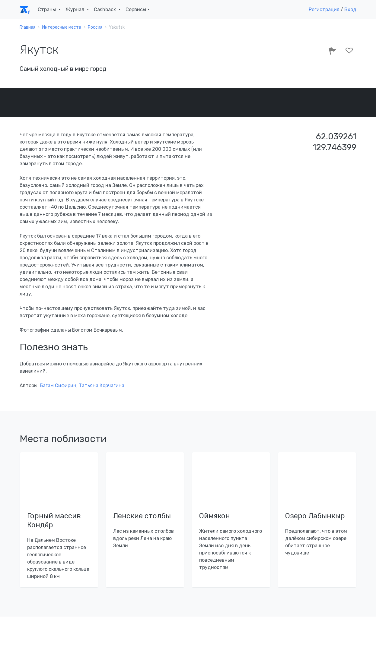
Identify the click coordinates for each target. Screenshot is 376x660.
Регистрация (324, 9)
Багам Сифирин (58, 385)
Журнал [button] (75, 9)
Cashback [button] (105, 9)
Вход (350, 9)
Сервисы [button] (136, 9)
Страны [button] (47, 9)
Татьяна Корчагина (101, 385)
